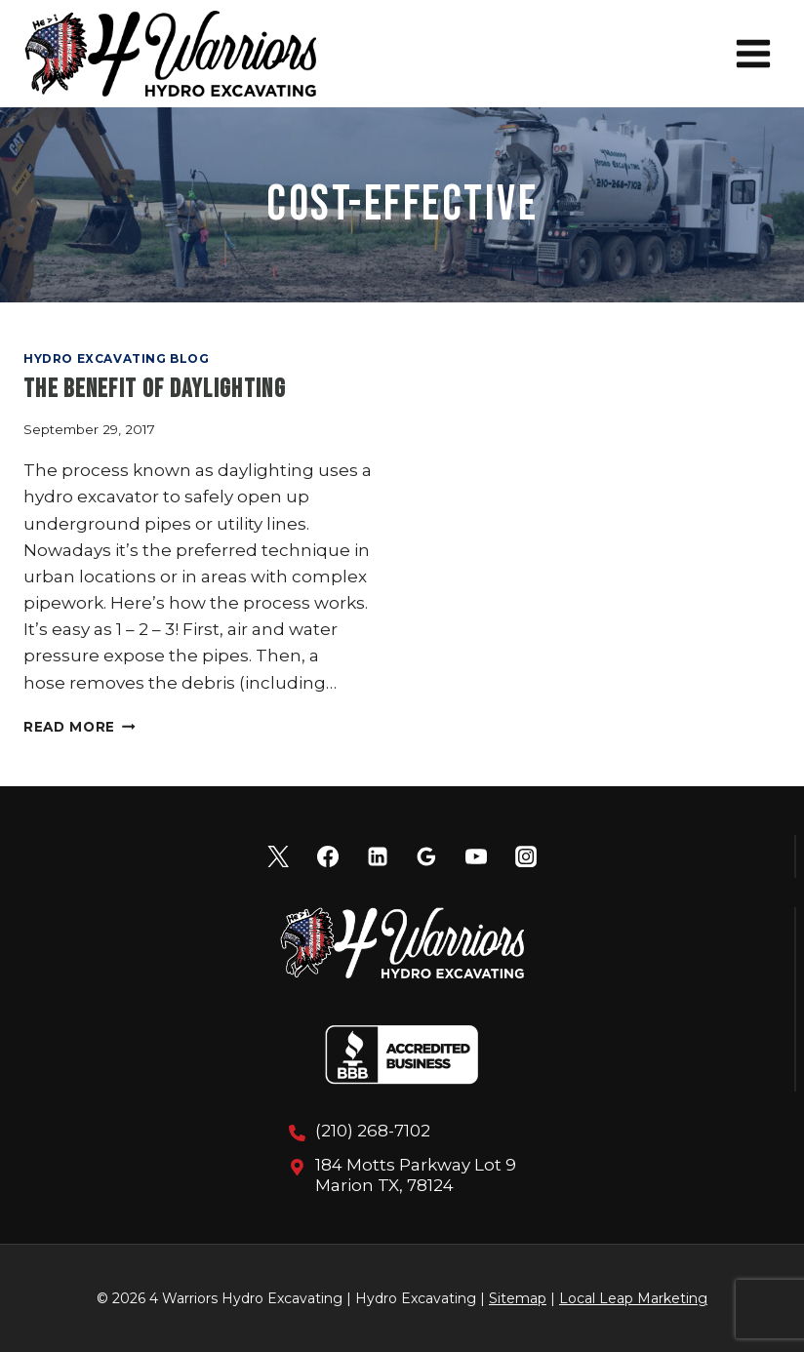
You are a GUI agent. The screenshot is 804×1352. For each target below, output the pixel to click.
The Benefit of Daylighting (154, 390)
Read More (79, 727)
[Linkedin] (377, 856)
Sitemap (517, 1298)
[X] (278, 856)
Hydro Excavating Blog (116, 358)
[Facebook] (327, 856)
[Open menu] (753, 53)
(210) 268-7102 (372, 1130)
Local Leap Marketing (633, 1298)
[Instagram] (525, 856)
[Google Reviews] (426, 856)
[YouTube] (476, 856)
